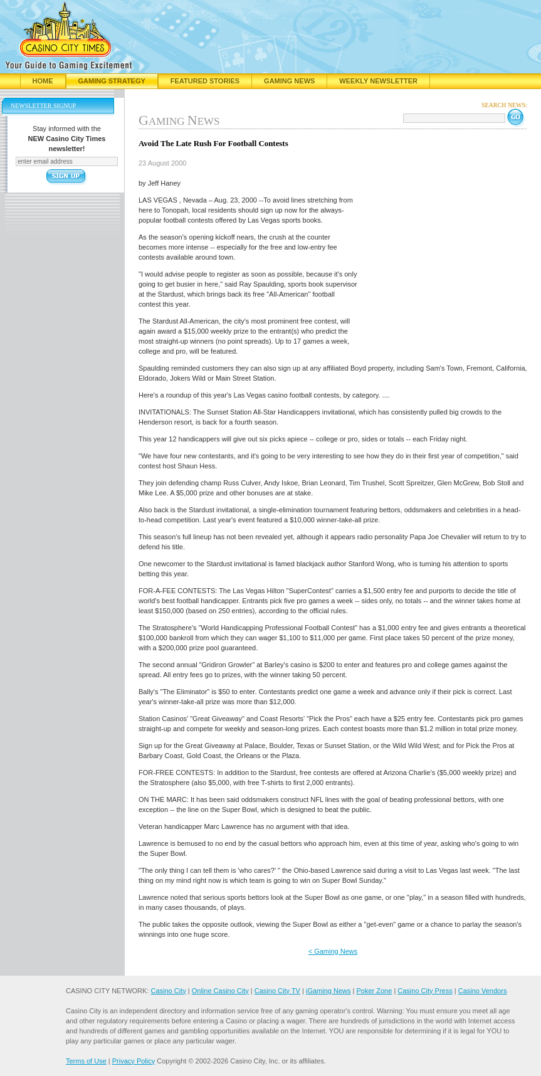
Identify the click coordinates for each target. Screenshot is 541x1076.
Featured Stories (205, 81)
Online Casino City (220, 990)
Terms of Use (86, 1061)
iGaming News (328, 990)
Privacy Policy (133, 1061)
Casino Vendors (482, 990)
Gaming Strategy (111, 81)
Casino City (168, 990)
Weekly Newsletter (378, 81)
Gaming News (289, 81)
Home (43, 81)
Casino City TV (277, 990)
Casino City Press (424, 990)
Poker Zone (374, 990)
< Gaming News (333, 951)
